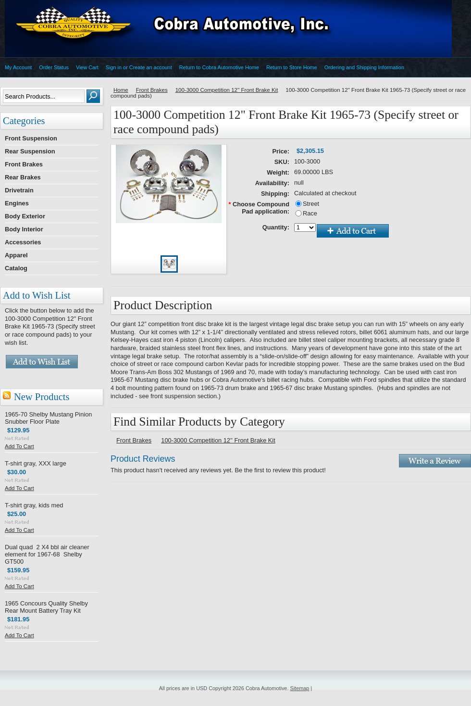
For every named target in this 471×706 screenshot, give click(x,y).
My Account (18, 67)
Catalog (16, 268)
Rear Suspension (30, 151)
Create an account (150, 67)
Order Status (54, 67)
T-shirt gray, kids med (34, 505)
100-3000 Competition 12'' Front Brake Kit (226, 90)
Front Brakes (24, 164)
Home (120, 90)
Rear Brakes (23, 177)
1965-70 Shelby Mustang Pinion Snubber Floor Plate (48, 418)
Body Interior (24, 229)
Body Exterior (25, 216)
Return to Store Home (291, 67)
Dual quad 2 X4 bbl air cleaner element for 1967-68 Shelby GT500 (47, 554)
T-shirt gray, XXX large (35, 463)
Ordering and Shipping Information (364, 67)
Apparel (16, 255)
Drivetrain (19, 190)
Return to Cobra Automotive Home (219, 67)
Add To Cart (19, 446)
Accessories (23, 242)
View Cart (87, 67)
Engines (17, 203)
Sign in (114, 67)
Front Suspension (31, 138)
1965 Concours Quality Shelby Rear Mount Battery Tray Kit (46, 607)
